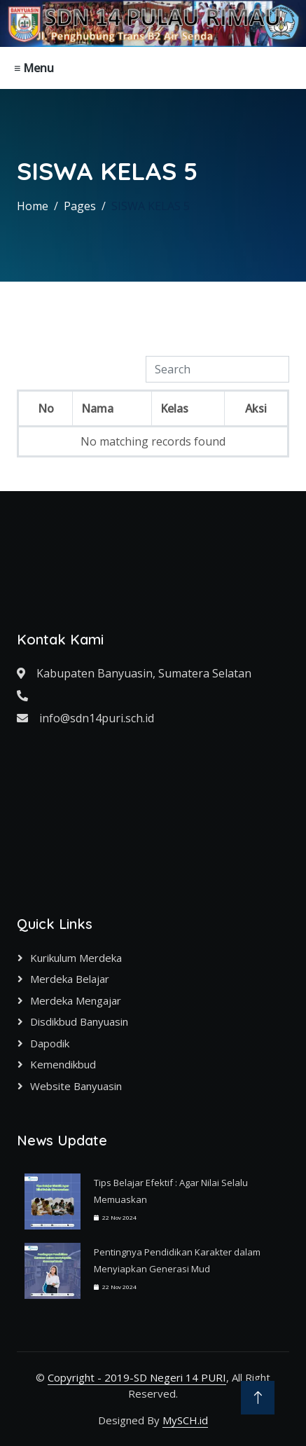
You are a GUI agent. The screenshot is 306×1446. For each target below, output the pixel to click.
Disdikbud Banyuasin (79, 1021)
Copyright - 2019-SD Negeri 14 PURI (137, 1377)
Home (32, 206)
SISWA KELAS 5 (150, 206)
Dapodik (49, 1043)
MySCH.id (185, 1420)
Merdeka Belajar (69, 979)
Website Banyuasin (76, 1086)
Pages (80, 206)
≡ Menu (34, 68)
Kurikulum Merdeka (76, 958)
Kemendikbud (63, 1064)
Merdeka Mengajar (75, 1000)
